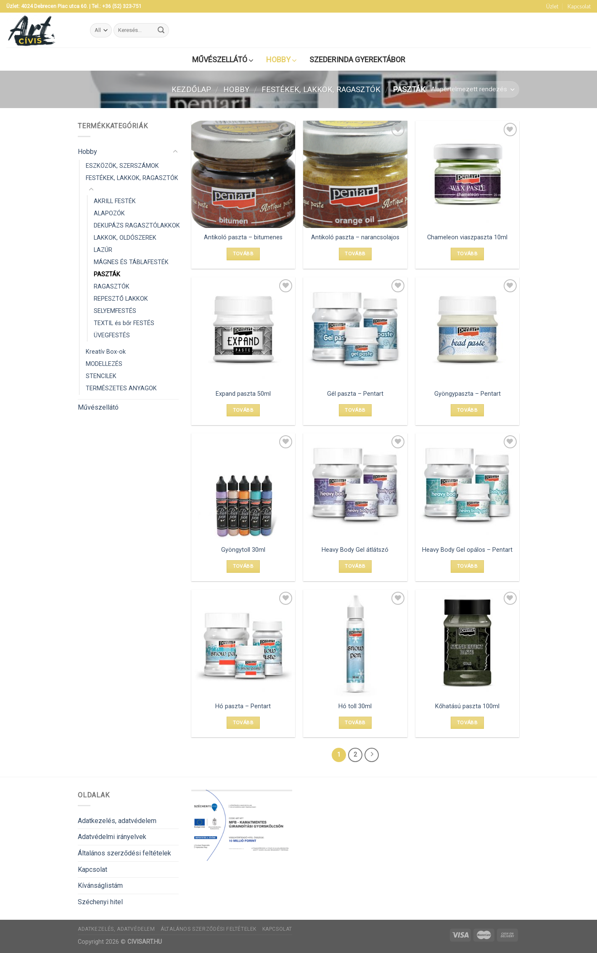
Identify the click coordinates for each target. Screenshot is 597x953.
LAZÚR (103, 250)
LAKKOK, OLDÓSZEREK (125, 237)
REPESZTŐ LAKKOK (121, 298)
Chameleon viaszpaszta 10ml (467, 237)
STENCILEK (101, 376)
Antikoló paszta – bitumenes (243, 237)
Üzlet (552, 6)
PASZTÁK (107, 274)
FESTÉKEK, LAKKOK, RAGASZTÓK (321, 89)
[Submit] (161, 30)
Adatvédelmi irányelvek (112, 837)
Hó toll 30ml (355, 706)
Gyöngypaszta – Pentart (467, 393)
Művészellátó (98, 407)
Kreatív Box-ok (106, 352)
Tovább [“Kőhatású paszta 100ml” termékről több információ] (467, 722)
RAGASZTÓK (111, 286)
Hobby (236, 89)
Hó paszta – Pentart (243, 706)
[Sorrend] (472, 89)
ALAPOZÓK (109, 213)
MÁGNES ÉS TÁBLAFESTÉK (131, 262)
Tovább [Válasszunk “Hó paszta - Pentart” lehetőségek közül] (243, 722)
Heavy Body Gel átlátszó (355, 549)
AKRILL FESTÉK (115, 201)
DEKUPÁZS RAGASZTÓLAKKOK (137, 225)
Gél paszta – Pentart (355, 393)
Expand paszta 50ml (243, 393)
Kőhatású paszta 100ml (467, 706)
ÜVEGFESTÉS (112, 335)
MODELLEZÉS (104, 364)
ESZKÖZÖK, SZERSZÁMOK (122, 165)
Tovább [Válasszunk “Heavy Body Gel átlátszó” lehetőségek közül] (355, 566)
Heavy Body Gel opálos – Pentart (467, 549)
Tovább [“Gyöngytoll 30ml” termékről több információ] (243, 566)
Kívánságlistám (100, 885)
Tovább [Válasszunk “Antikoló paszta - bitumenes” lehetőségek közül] (243, 254)
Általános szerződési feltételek (124, 853)
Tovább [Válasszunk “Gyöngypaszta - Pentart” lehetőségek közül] (467, 410)
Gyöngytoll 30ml (243, 549)
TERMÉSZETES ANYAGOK (121, 388)
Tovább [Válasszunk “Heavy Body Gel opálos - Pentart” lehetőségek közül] (467, 566)
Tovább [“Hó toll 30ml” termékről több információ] (355, 722)
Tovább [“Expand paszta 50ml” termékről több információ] (243, 410)
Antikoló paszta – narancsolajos (355, 237)
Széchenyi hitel (100, 902)
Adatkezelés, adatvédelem (117, 821)
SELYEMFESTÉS (115, 311)
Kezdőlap (191, 89)
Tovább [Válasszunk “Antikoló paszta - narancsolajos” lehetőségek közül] (355, 254)
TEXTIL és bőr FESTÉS (124, 323)
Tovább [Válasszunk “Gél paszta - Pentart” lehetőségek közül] (355, 410)
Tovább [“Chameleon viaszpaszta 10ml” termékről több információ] (467, 254)
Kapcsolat (579, 6)
